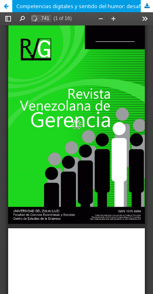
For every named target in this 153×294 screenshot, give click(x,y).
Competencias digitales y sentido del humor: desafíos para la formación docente (84, 6)
